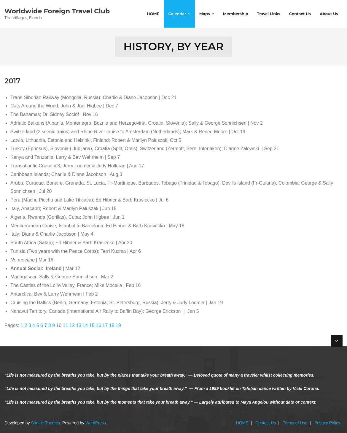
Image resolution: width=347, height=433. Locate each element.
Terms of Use (295, 423)
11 (65, 325)
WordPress (95, 423)
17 (105, 325)
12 (72, 325)
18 (111, 325)
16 (98, 325)
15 (92, 325)
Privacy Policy (327, 423)
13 (78, 325)
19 (118, 325)
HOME (242, 423)
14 (85, 325)
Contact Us (265, 423)
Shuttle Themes (45, 423)
